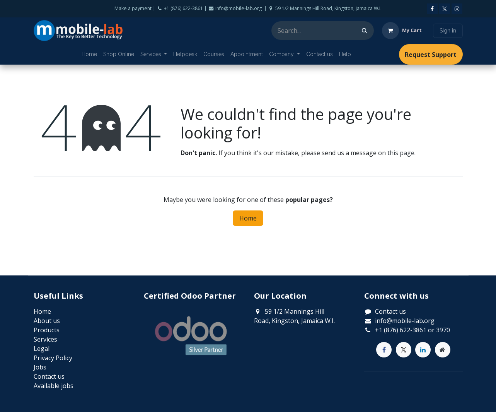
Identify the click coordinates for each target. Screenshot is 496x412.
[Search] (364, 30)
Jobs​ (40, 367)
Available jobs (53, 385)
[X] (444, 8)
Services (45, 339)
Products (47, 330)
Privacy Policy (53, 358)
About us (47, 320)
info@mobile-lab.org (405, 320)
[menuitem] (89, 54)
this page (400, 153)
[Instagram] (457, 8)
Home (248, 218)
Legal (41, 348)
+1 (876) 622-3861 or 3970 (412, 330)
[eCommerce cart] (401, 30)
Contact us (390, 311)
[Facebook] (432, 8)
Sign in (448, 30)
